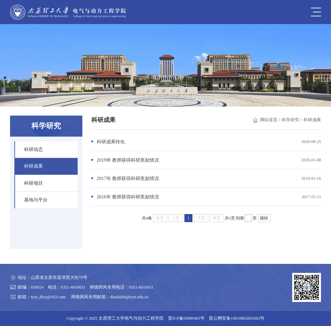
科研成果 (312, 120)
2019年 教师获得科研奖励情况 (128, 160)
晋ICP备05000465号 (186, 318)
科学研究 (290, 120)
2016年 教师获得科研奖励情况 (128, 196)
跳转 (264, 218)
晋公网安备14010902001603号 (236, 318)
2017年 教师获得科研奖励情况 (128, 178)
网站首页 (268, 120)
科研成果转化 (111, 141)
